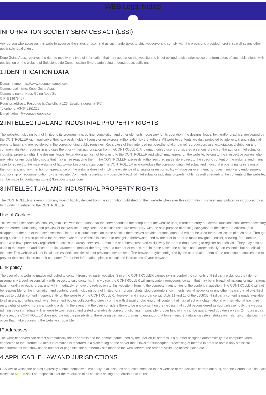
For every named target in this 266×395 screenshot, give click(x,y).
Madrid (20, 374)
